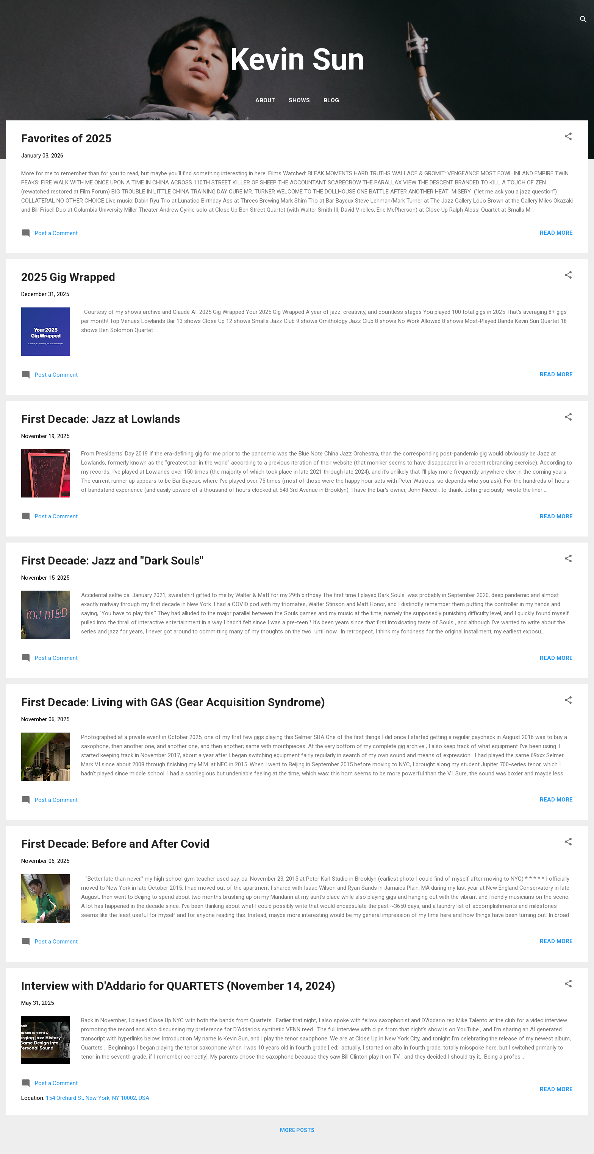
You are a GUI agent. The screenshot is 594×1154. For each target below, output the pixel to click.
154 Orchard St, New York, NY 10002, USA (97, 1098)
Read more (556, 232)
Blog (331, 100)
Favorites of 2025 (66, 138)
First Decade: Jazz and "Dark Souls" (112, 560)
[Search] (583, 20)
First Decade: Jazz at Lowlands (100, 419)
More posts (297, 1130)
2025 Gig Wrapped (68, 277)
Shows (299, 100)
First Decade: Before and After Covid (115, 843)
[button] (568, 137)
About (265, 100)
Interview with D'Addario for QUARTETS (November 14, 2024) (178, 985)
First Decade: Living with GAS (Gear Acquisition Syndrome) (173, 702)
